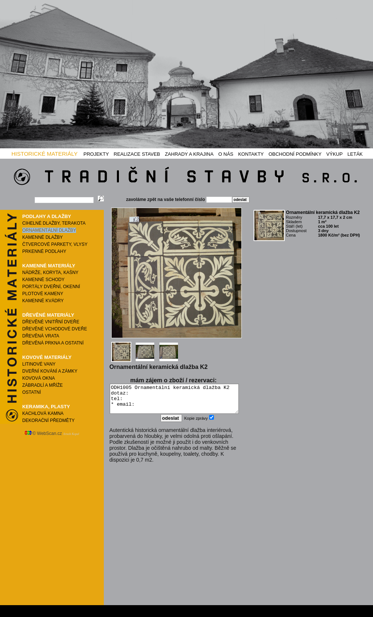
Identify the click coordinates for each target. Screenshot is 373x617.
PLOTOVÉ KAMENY (42, 293)
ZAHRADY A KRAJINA (189, 154)
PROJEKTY (96, 154)
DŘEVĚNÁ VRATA (40, 336)
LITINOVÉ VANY (39, 364)
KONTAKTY (251, 154)
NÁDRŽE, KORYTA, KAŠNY (50, 272)
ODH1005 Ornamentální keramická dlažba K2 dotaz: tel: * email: (174, 401)
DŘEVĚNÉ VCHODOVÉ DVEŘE (54, 328)
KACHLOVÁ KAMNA (42, 413)
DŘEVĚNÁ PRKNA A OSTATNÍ (53, 343)
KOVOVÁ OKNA (38, 378)
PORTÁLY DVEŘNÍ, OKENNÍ (51, 286)
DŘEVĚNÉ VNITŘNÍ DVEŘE (50, 321)
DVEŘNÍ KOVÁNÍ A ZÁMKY (49, 371)
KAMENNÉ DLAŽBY (42, 237)
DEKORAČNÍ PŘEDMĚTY (48, 420)
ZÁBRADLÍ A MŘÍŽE (42, 385)
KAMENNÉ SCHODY (43, 279)
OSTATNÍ (31, 392)
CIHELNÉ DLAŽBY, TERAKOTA (54, 223)
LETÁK (355, 154)
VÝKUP (334, 154)
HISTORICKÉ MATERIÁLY (44, 154)
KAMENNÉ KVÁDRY (43, 300)
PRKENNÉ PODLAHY (44, 251)
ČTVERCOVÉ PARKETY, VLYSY (55, 244)
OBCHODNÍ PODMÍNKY (294, 154)
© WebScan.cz (51, 433)
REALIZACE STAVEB (137, 154)
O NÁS (225, 154)
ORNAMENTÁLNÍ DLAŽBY (49, 230)
